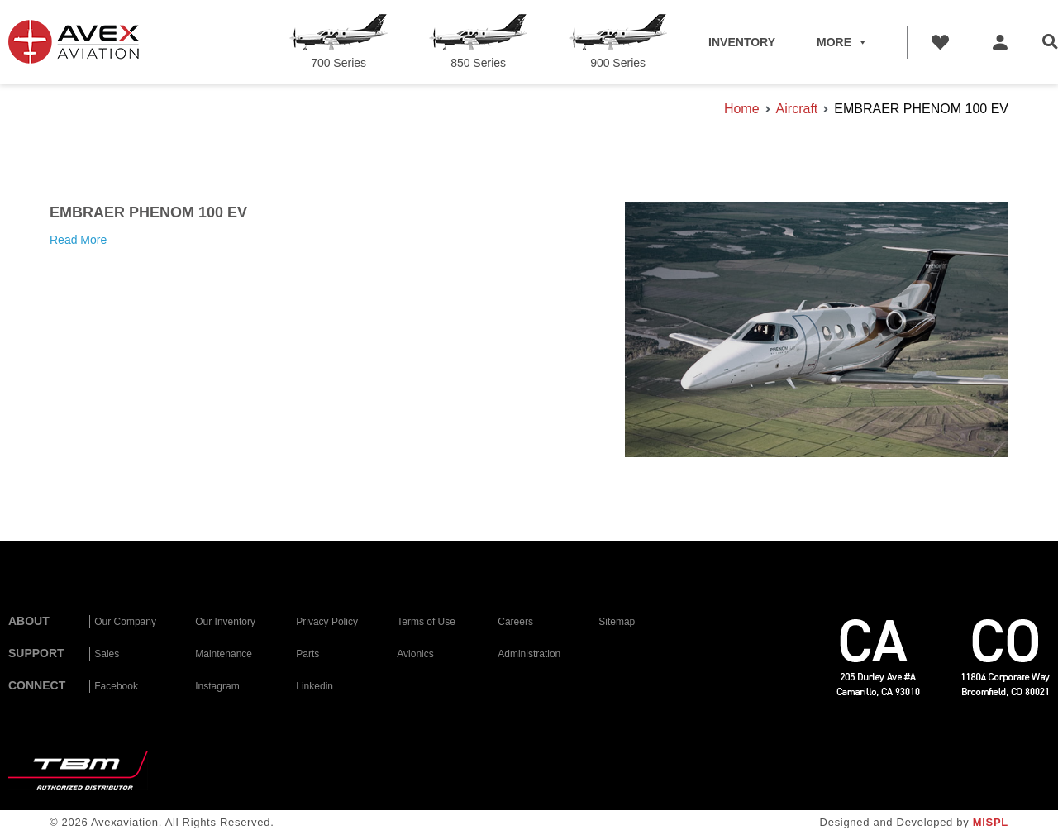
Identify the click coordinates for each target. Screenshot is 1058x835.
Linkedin (314, 686)
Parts (307, 654)
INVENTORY (741, 42)
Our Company (125, 621)
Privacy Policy (327, 621)
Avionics (415, 654)
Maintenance (223, 654)
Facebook (116, 686)
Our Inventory (225, 621)
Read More (78, 239)
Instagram (217, 686)
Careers (515, 621)
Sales (106, 654)
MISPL (990, 822)
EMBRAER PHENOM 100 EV (148, 212)
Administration (529, 654)
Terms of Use (426, 621)
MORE (842, 42)
